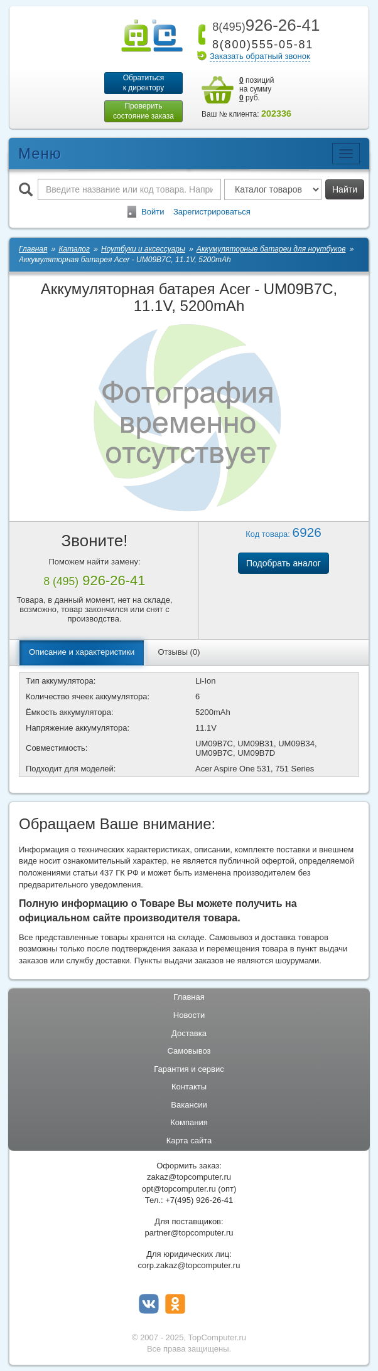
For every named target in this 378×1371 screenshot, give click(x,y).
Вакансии (189, 1104)
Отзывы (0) (179, 652)
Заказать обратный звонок (260, 56)
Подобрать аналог (283, 563)
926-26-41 (264, 25)
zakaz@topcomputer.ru (189, 1177)
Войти (152, 211)
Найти (344, 189)
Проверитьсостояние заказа (143, 111)
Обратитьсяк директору (144, 82)
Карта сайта (189, 1140)
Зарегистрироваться (212, 211)
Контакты (189, 1086)
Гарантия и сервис (189, 1069)
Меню (40, 153)
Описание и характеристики (81, 652)
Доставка (189, 1033)
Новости (189, 1015)
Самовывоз (189, 1051)
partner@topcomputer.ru (188, 1232)
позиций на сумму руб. (256, 89)
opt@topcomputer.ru (179, 1189)
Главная (188, 997)
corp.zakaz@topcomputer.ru (189, 1265)
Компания (189, 1122)
